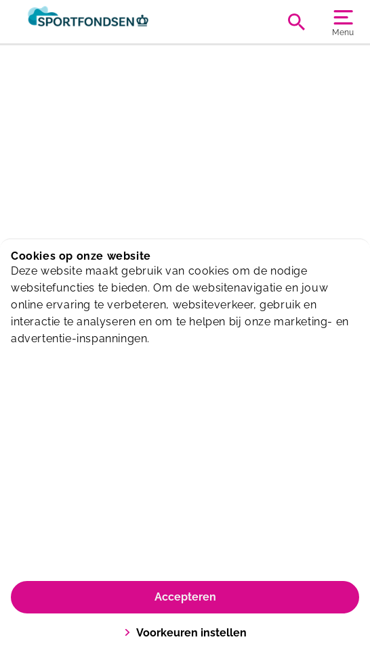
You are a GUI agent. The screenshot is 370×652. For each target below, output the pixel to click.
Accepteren (185, 596)
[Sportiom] (98, 21)
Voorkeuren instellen (185, 632)
